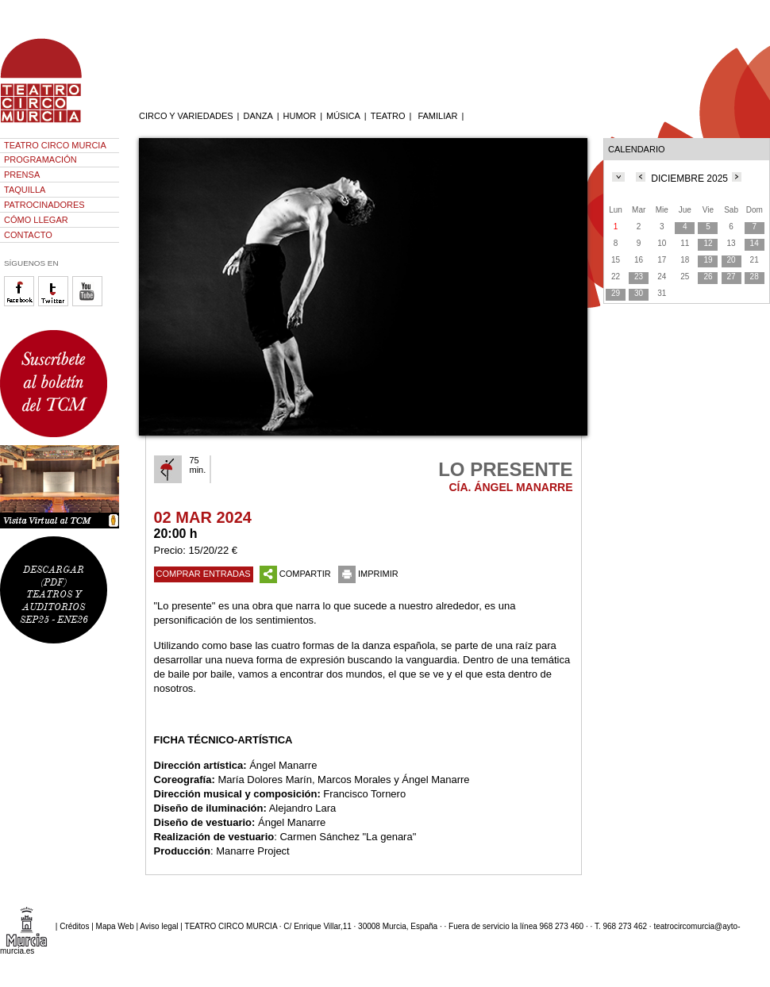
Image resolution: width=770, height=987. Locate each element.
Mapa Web (115, 926)
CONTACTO (28, 235)
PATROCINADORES (44, 204)
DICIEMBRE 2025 (689, 178)
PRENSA (22, 174)
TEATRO (388, 116)
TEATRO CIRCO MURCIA (55, 145)
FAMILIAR (437, 116)
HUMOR (300, 116)
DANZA (257, 116)
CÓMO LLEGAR (36, 220)
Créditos (74, 926)
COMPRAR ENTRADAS (203, 573)
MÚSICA (343, 116)
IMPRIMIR (368, 573)
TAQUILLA (24, 189)
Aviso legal (159, 926)
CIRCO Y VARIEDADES (186, 116)
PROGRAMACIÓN (40, 159)
